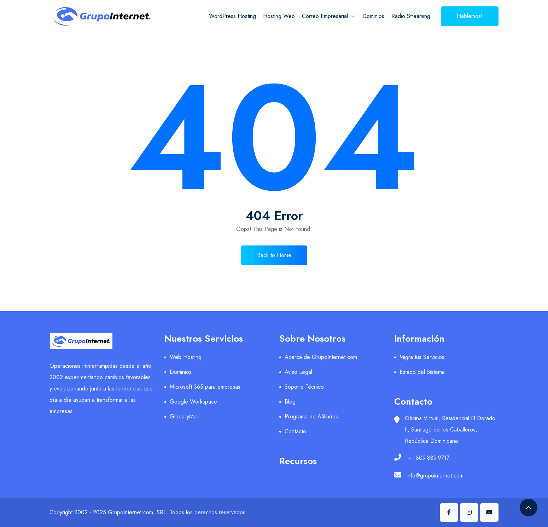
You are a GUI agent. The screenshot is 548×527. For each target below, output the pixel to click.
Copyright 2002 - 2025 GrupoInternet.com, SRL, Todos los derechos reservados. (148, 512)
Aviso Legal (298, 372)
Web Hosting (186, 357)
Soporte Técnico (304, 387)
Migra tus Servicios (422, 357)
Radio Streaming (410, 16)
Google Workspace (193, 402)
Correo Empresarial (325, 16)
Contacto (295, 431)
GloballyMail (184, 416)
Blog (290, 402)
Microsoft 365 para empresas (205, 387)
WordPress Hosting (232, 16)
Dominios (373, 16)
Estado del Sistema (422, 372)
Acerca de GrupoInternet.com (321, 357)
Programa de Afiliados (311, 416)
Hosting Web (279, 16)
